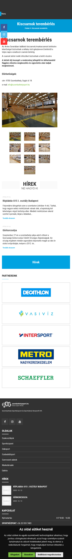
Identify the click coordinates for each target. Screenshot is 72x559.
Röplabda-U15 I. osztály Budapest (20, 201)
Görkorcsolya (10, 230)
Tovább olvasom (9, 218)
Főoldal (27, 28)
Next (52, 110)
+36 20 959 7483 (24, 523)
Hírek (36, 262)
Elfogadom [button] (14, 555)
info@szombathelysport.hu (19, 84)
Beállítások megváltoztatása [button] (49, 555)
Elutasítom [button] (28, 555)
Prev (6, 110)
